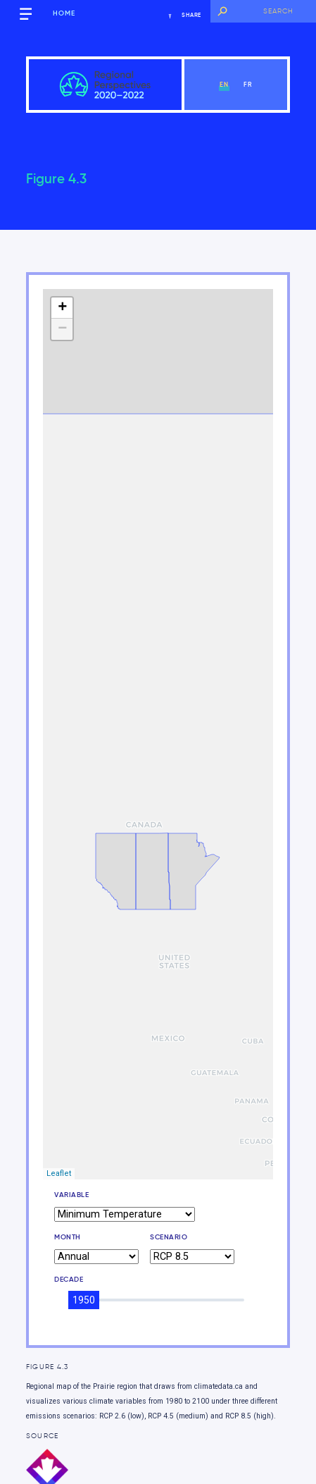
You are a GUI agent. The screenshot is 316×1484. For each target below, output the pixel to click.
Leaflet (58, 1173)
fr (248, 84)
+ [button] (62, 308)
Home (64, 13)
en (224, 84)
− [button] (62, 329)
